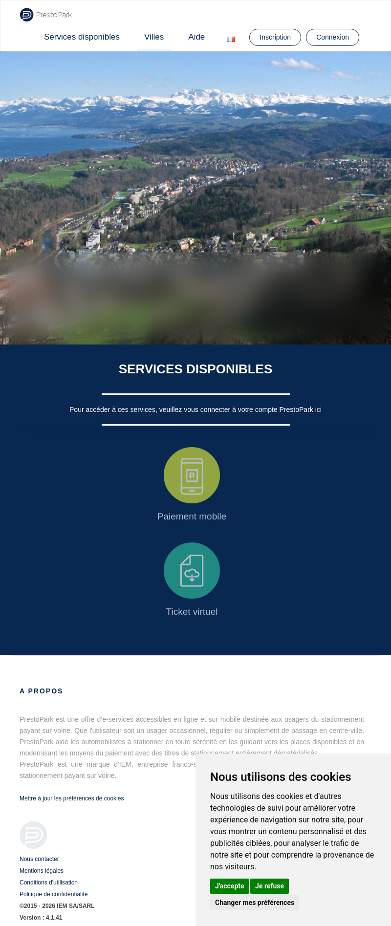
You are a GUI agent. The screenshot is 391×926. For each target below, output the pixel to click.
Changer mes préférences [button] (254, 902)
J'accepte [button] (229, 886)
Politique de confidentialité (53, 894)
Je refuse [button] (269, 886)
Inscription (275, 37)
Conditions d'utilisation (49, 882)
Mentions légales (42, 870)
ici (318, 409)
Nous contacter (39, 859)
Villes (154, 37)
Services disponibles (82, 37)
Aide (196, 37)
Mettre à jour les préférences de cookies (72, 798)
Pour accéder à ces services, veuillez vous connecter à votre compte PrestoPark (192, 409)
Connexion (332, 37)
